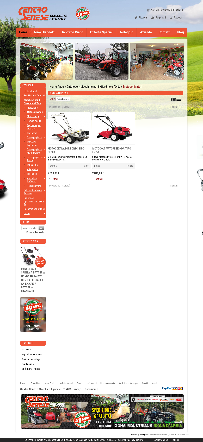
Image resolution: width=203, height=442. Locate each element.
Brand (79, 383)
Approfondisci (161, 440)
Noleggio (126, 32)
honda (37, 368)
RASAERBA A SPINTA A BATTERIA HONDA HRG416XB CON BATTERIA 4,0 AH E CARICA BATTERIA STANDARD (33, 280)
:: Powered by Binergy (137, 435)
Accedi (154, 383)
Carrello (155, 9)
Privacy (77, 389)
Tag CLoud (27, 343)
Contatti (164, 32)
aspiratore (26, 349)
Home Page (57, 86)
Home (23, 32)
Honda (130, 165)
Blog (180, 32)
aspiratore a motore (32, 354)
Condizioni (90, 389)
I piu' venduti (91, 383)
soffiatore (27, 368)
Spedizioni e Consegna (128, 383)
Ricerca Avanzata (35, 232)
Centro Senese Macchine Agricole (40, 389)
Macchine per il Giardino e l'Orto (100, 86)
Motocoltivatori (132, 86)
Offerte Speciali (101, 32)
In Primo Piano (72, 32)
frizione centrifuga (31, 359)
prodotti (177, 9)
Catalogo (72, 86)
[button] (53, 179)
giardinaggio (28, 364)
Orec (86, 165)
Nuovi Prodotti (44, 32)
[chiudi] (176, 440)
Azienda (146, 32)
